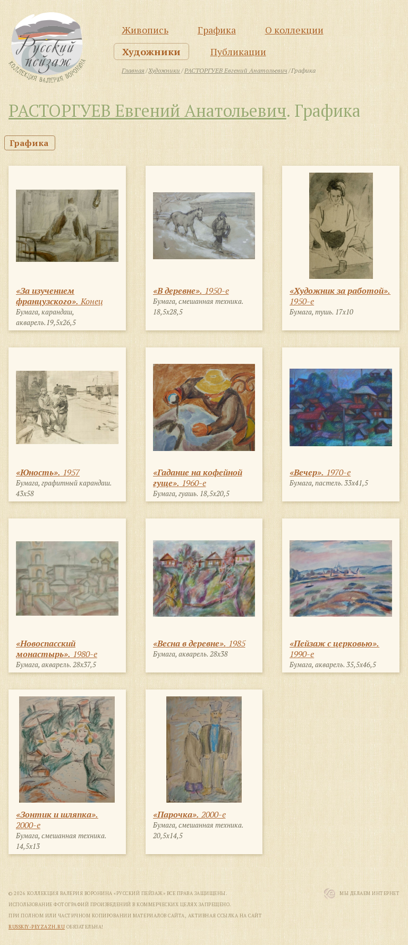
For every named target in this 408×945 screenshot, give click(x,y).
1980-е (56, 648)
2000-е (57, 819)
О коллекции (294, 29)
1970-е (320, 472)
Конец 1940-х (59, 301)
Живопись (145, 29)
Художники (151, 51)
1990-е (334, 648)
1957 (48, 472)
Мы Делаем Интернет (369, 893)
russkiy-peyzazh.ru (36, 927)
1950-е (191, 290)
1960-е (197, 477)
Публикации (238, 51)
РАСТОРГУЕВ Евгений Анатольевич (147, 110)
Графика (217, 29)
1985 (199, 643)
